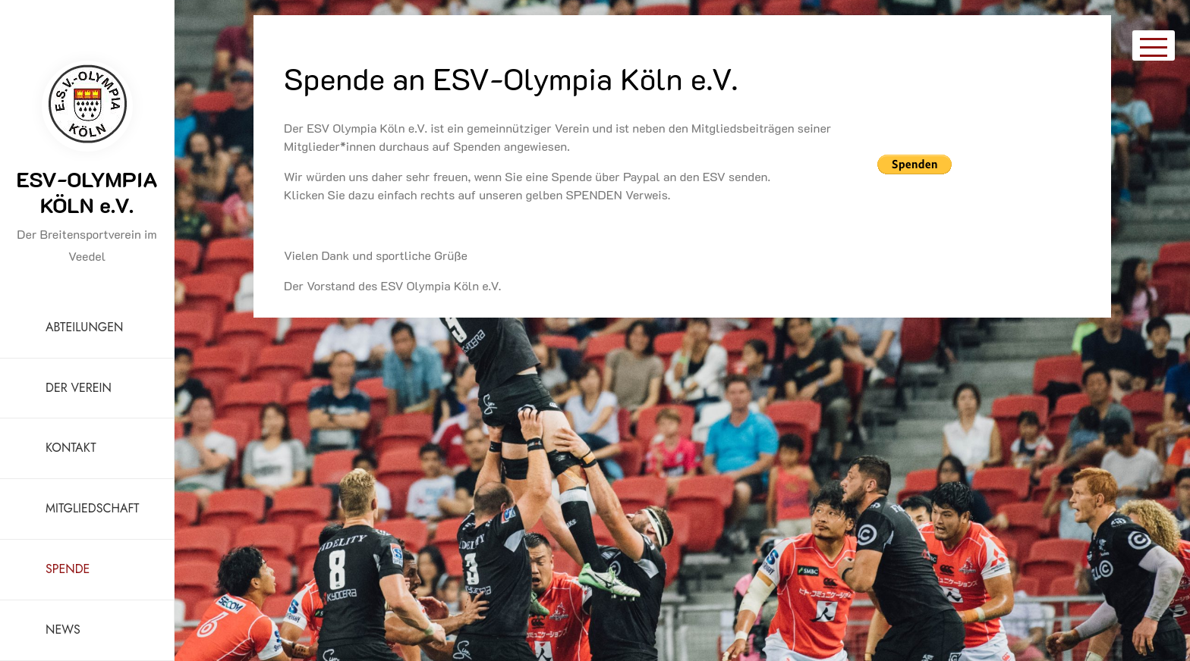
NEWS (63, 629)
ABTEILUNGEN (84, 327)
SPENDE (68, 569)
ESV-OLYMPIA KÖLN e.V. (86, 191)
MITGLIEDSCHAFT (92, 508)
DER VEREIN (79, 387)
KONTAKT (71, 447)
